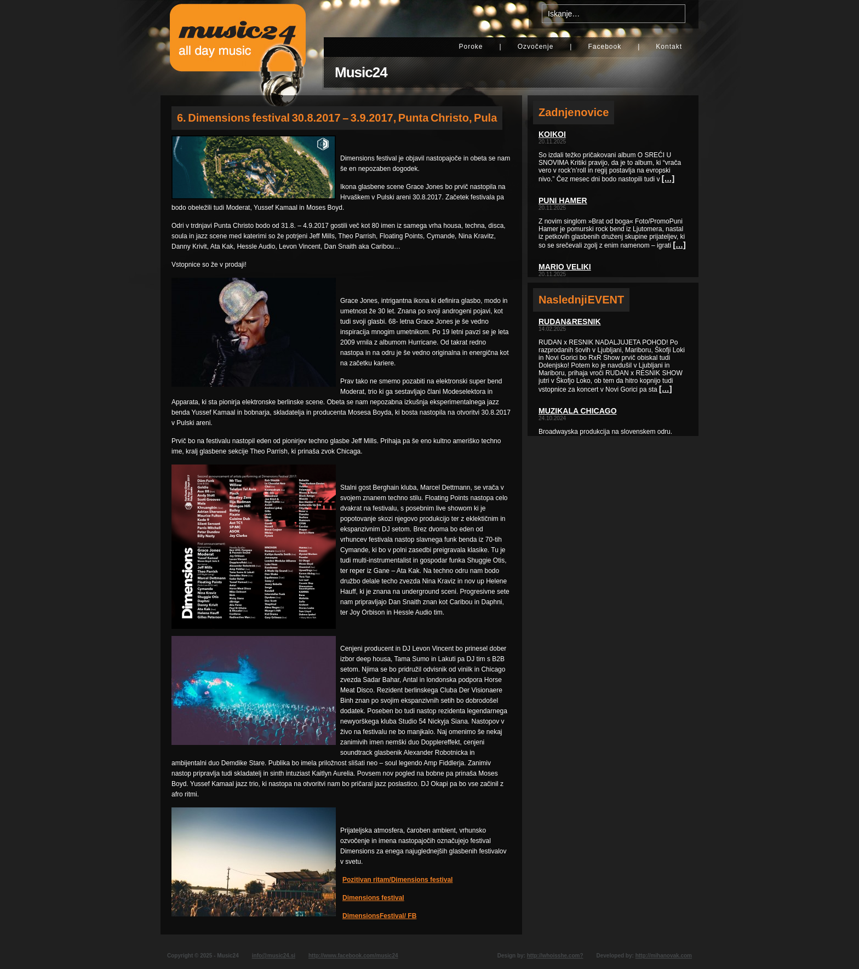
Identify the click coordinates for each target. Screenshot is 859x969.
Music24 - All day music (238, 47)
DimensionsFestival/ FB (379, 916)
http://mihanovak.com (663, 956)
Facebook (604, 46)
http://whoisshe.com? (555, 956)
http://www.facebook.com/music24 (353, 956)
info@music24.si (273, 956)
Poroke (471, 46)
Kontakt (669, 46)
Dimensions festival (373, 898)
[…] (668, 178)
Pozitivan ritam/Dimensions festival (397, 880)
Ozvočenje (536, 46)
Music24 (361, 72)
